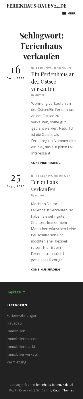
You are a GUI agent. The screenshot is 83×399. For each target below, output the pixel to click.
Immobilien (16, 331)
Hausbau (14, 323)
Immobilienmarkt (21, 346)
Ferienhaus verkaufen (44, 185)
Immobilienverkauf (22, 354)
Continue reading (46, 162)
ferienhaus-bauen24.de (36, 6)
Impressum (16, 292)
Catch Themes (63, 390)
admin (39, 95)
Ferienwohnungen (53, 68)
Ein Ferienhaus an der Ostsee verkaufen (53, 81)
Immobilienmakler (22, 338)
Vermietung (16, 362)
